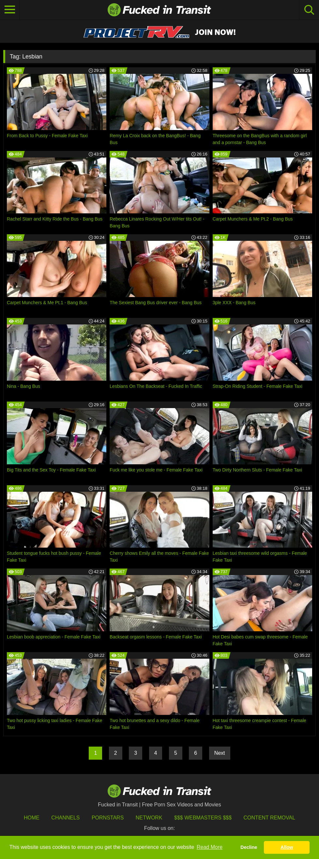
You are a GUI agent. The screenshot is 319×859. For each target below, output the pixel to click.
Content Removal (270, 817)
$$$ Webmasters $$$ (203, 817)
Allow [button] (287, 847)
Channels (65, 817)
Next (219, 753)
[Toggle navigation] (10, 10)
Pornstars (108, 817)
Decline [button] (248, 847)
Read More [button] (209, 847)
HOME (31, 817)
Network (149, 817)
